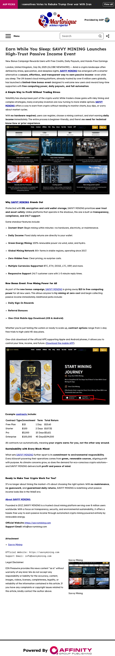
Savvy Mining (15, 544)
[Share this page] (108, 36)
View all (108, 4)
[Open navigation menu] (12, 36)
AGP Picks (9, 4)
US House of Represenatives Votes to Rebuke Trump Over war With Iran (49, 4)
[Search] (78, 36)
